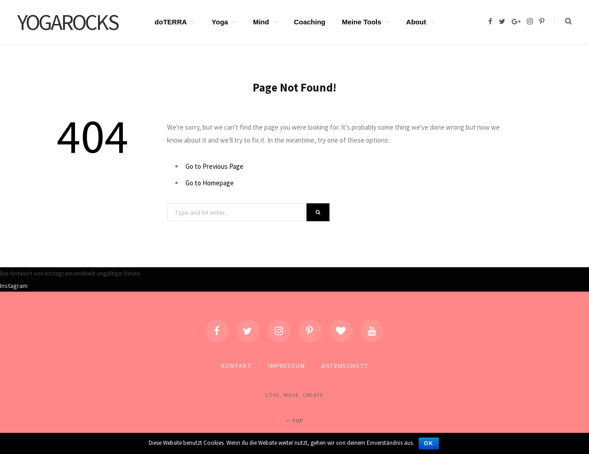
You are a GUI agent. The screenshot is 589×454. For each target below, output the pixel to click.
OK (429, 443)
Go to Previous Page (214, 166)
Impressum (286, 366)
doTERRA (171, 22)
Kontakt (236, 366)
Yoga (220, 22)
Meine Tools (361, 22)
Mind (261, 22)
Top (294, 420)
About (416, 22)
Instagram (14, 286)
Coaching (309, 22)
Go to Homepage (209, 182)
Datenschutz (344, 366)
